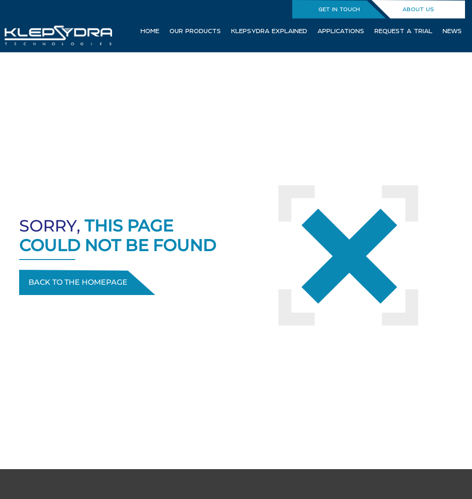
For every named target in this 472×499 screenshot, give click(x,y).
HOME (150, 31)
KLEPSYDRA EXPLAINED (269, 31)
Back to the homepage (77, 282)
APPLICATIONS (340, 31)
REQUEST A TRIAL (403, 31)
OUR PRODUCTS (195, 31)
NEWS (452, 31)
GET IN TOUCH (339, 9)
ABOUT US (418, 9)
